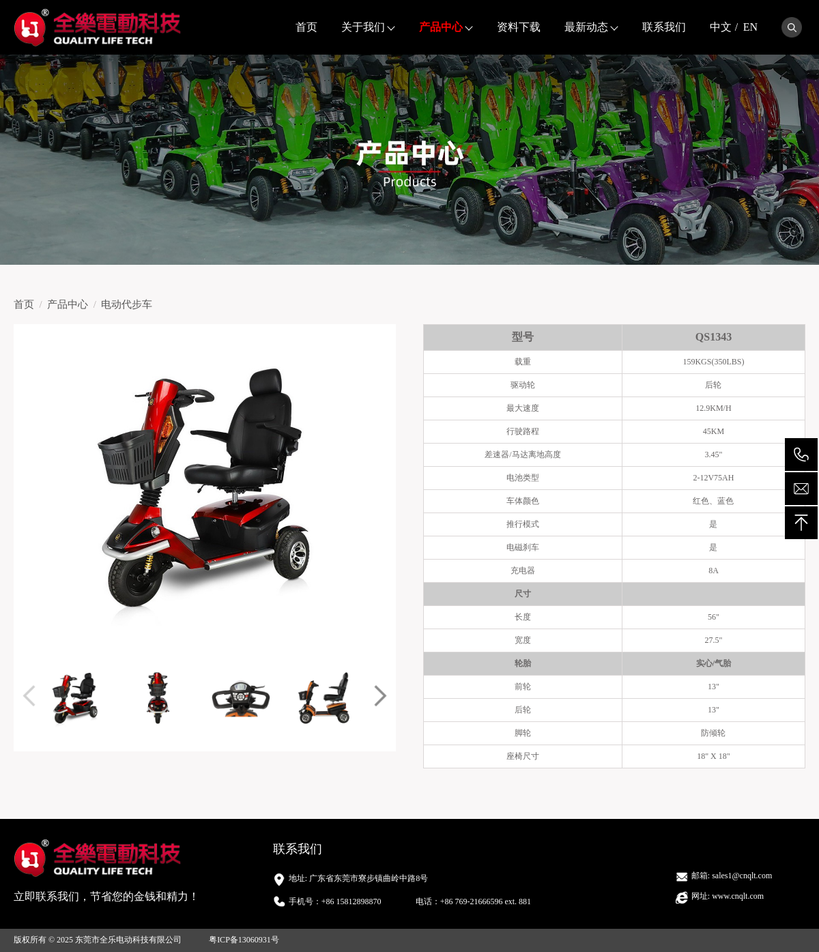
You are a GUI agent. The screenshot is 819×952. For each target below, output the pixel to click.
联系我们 (664, 27)
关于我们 (363, 27)
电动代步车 (126, 304)
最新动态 (586, 27)
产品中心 (441, 27)
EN (750, 27)
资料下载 (519, 27)
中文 (721, 27)
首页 (306, 27)
